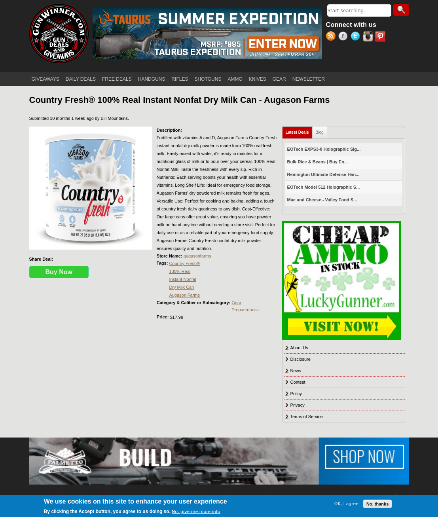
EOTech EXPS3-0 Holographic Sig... (324, 149)
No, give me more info (196, 511)
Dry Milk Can (181, 287)
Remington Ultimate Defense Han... (323, 174)
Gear (236, 302)
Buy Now (59, 272)
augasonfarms (197, 256)
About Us (299, 347)
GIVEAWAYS (45, 79)
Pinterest (381, 37)
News (295, 370)
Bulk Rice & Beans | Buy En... (317, 161)
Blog (320, 132)
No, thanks (377, 504)
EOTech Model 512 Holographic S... (323, 187)
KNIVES (257, 79)
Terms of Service (306, 416)
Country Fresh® (184, 263)
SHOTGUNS (207, 79)
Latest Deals (299, 130)
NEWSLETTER (308, 79)
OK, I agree (346, 503)
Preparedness (245, 309)
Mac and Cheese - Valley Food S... (322, 199)
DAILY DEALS (81, 79)
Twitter (357, 37)
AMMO (235, 79)
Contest (297, 382)
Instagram (369, 37)
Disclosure (300, 359)
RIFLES (179, 79)
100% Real (179, 271)
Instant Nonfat (182, 279)
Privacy (297, 405)
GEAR (279, 79)
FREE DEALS (117, 79)
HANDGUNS (151, 79)
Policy (296, 393)
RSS (332, 37)
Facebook (344, 37)
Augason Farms (184, 295)
